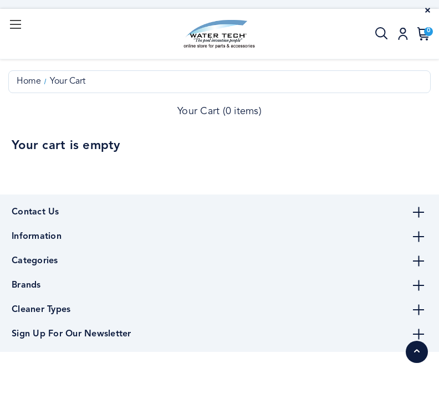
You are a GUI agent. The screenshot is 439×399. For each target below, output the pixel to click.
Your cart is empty (66, 146)
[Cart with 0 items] (421, 33)
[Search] (382, 33)
